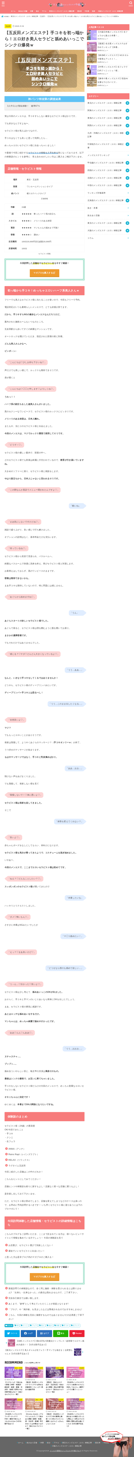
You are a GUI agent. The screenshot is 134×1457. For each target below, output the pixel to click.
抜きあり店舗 (22, 11)
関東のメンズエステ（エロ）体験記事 (105, 110)
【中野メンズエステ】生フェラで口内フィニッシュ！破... (112, 69)
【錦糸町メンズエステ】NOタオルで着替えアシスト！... (113, 57)
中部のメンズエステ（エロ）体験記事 (105, 185)
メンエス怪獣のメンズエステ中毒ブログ (65, 1451)
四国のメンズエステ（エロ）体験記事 (105, 170)
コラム (91, 238)
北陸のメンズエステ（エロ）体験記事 (105, 178)
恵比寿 (79, 11)
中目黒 (87, 11)
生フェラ (76, 1325)
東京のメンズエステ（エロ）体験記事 (61, 11)
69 (18, 1325)
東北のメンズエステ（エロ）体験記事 (105, 103)
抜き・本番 (93, 208)
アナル (44, 11)
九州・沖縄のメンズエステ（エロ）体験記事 (106, 135)
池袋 (93, 11)
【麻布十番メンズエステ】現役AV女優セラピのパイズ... (112, 80)
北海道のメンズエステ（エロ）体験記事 (106, 200)
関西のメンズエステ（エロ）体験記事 (105, 125)
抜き (37, 11)
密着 (58, 1325)
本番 (31, 11)
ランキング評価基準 (97, 193)
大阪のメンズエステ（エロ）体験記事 (110, 11)
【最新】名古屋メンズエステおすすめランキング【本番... (112, 45)
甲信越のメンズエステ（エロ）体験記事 (106, 163)
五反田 (8, 26)
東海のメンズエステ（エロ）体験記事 (105, 118)
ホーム (13, 11)
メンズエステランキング (99, 155)
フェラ (34, 1325)
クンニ (25, 1325)
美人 (42, 1325)
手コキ (66, 1325)
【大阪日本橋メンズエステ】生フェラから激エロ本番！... (112, 34)
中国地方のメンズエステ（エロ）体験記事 (106, 146)
